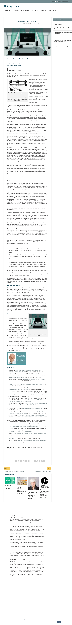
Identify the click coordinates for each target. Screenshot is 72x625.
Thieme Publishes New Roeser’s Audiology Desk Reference (21, 489)
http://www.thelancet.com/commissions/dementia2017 (20, 430)
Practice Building (25, 8)
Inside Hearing (35, 8)
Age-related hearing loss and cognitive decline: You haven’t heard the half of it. (29, 432)
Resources (43, 8)
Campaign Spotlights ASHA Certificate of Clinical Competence (45, 491)
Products (16, 8)
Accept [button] (59, 622)
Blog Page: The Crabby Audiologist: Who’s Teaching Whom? (33, 494)
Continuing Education (27, 22)
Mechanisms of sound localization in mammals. (32, 407)
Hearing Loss (7, 8)
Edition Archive (52, 8)
